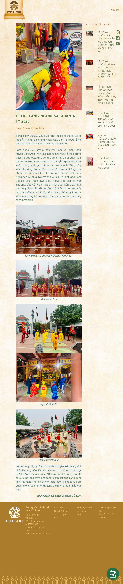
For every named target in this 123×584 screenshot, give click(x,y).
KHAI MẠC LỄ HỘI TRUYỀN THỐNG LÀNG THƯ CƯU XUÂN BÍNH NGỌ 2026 (106, 119)
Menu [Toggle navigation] (113, 10)
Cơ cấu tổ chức (106, 514)
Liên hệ (102, 518)
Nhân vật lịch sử (84, 508)
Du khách (81, 511)
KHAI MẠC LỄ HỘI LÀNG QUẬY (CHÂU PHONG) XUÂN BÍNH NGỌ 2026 (107, 142)
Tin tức (80, 514)
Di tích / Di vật (61, 511)
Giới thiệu (58, 508)
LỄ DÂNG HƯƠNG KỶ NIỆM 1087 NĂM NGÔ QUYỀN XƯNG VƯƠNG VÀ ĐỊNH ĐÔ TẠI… (106, 42)
